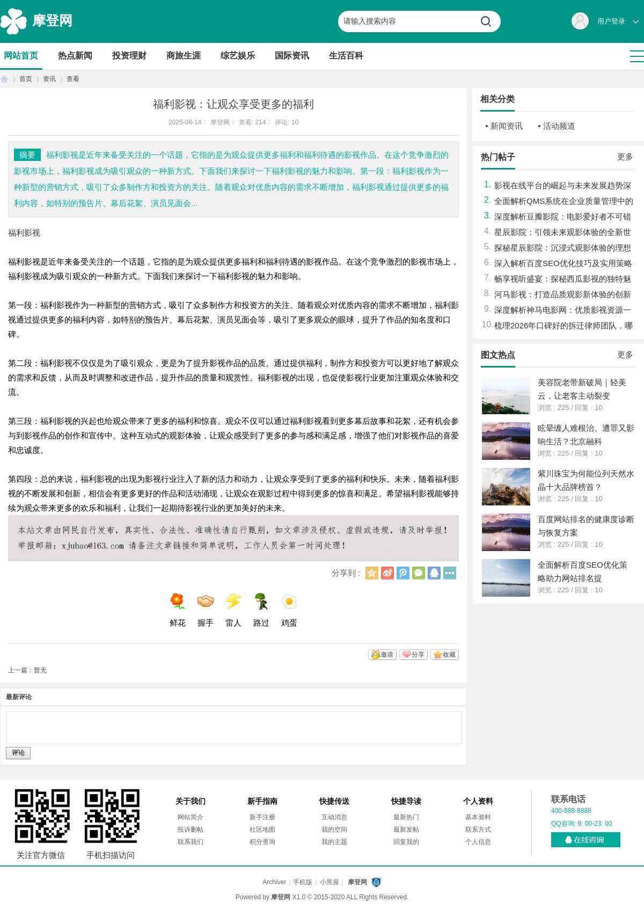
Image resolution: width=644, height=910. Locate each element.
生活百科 (346, 55)
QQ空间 (371, 573)
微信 (418, 573)
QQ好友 (434, 573)
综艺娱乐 (238, 55)
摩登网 (52, 20)
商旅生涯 (183, 55)
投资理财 (129, 55)
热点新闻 (75, 55)
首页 (4, 79)
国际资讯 (292, 55)
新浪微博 (387, 573)
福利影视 (24, 232)
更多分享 (449, 573)
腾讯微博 (403, 573)
